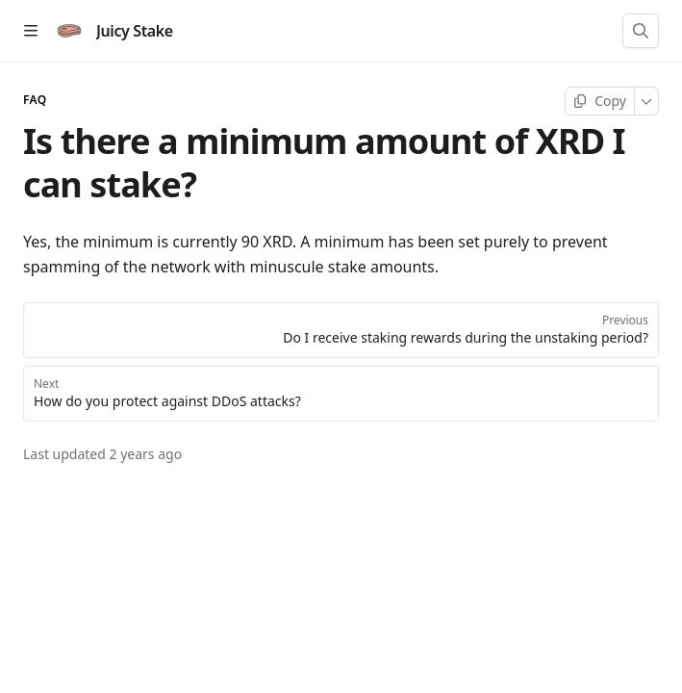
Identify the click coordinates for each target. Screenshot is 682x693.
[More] (647, 101)
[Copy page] (600, 101)
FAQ (34, 100)
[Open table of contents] (30, 30)
